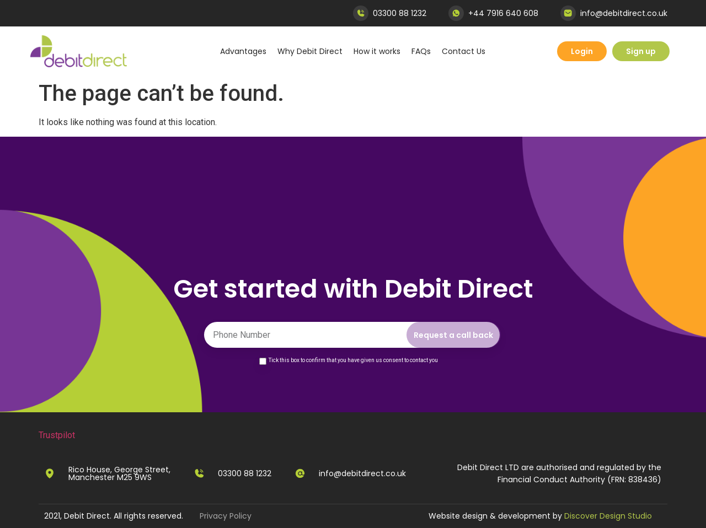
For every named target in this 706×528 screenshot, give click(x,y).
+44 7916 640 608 (503, 13)
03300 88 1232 (399, 13)
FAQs (421, 51)
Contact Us (463, 51)
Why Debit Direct (310, 51)
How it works (377, 51)
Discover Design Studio (608, 515)
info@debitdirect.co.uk (623, 13)
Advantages (243, 51)
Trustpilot (57, 435)
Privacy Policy (226, 515)
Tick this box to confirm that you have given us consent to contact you (353, 360)
